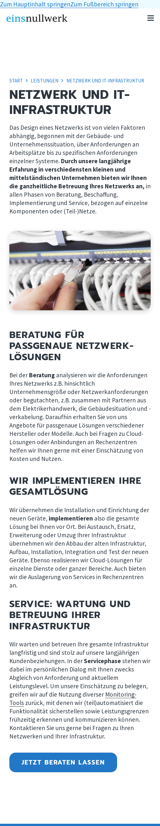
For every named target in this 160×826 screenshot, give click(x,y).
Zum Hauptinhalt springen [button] (35, 4)
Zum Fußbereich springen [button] (104, 4)
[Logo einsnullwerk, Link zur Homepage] (37, 18)
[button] (150, 18)
